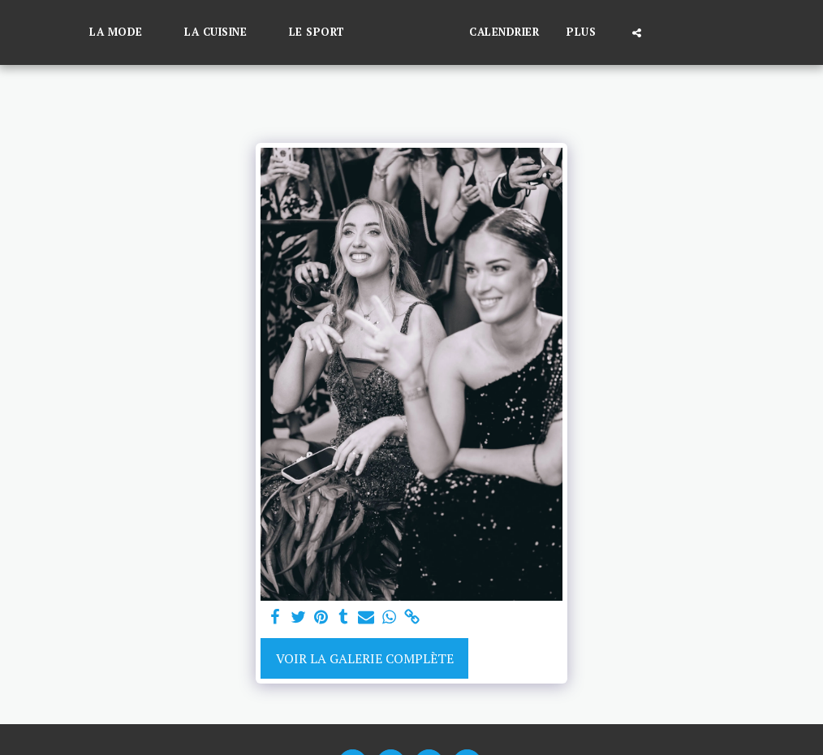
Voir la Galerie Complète (365, 658)
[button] (97, 32)
